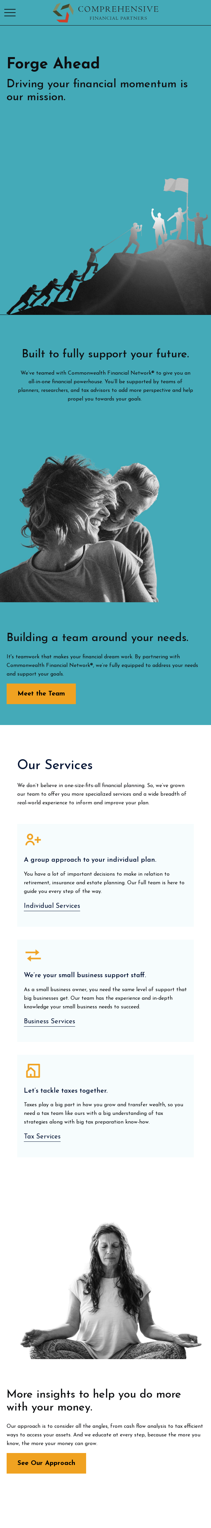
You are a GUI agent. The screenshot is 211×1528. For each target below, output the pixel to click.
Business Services (49, 1021)
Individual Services (52, 906)
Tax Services (42, 1136)
